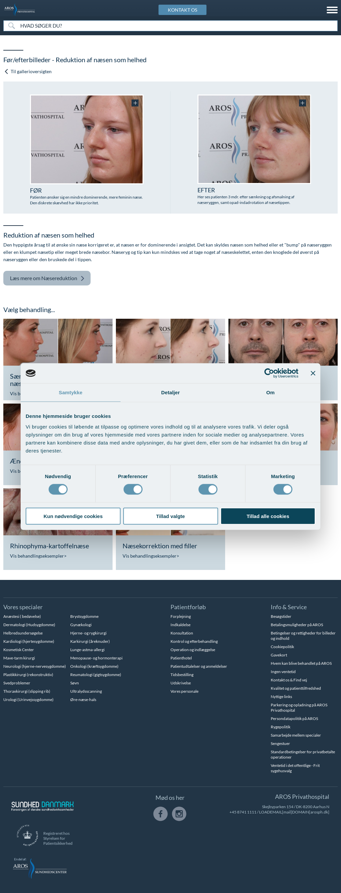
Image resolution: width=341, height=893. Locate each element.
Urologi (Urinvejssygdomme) (28, 699)
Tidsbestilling (181, 674)
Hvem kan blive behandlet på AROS (301, 663)
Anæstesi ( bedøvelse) (22, 616)
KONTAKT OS (182, 10)
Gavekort (279, 654)
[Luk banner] (313, 373)
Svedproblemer (16, 682)
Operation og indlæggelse (192, 649)
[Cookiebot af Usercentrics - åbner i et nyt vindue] (269, 373)
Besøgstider (281, 616)
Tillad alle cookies (267, 516)
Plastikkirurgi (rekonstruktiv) (28, 674)
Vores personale (184, 691)
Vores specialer (23, 607)
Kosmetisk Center (18, 649)
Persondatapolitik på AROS (294, 718)
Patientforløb (188, 607)
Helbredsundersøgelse (23, 632)
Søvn (74, 682)
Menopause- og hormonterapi (96, 657)
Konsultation (181, 632)
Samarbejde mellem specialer (296, 735)
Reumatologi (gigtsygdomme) (95, 674)
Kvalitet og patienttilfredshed (296, 688)
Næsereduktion (47, 278)
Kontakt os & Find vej (289, 679)
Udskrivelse (180, 682)
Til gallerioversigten (28, 71)
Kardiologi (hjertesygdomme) (28, 641)
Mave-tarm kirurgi (19, 657)
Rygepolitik (280, 726)
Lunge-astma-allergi (87, 649)
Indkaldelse (180, 624)
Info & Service (289, 607)
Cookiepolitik (282, 646)
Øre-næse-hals (83, 699)
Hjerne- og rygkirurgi (88, 632)
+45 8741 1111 (242, 811)
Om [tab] (270, 392)
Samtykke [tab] (71, 392)
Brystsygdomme (84, 616)
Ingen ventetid (283, 671)
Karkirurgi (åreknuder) (90, 641)
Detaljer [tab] (170, 392)
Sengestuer (280, 743)
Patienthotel (181, 657)
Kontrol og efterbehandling (194, 641)
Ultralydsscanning (86, 691)
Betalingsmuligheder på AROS (297, 624)
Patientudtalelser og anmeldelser (198, 666)
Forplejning (180, 616)
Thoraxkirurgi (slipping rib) (26, 691)
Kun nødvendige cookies (73, 516)
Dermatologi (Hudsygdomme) (29, 624)
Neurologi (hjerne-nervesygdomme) (34, 666)
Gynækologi (81, 624)
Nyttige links (281, 696)
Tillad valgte (170, 516)
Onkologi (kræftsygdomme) (94, 666)
